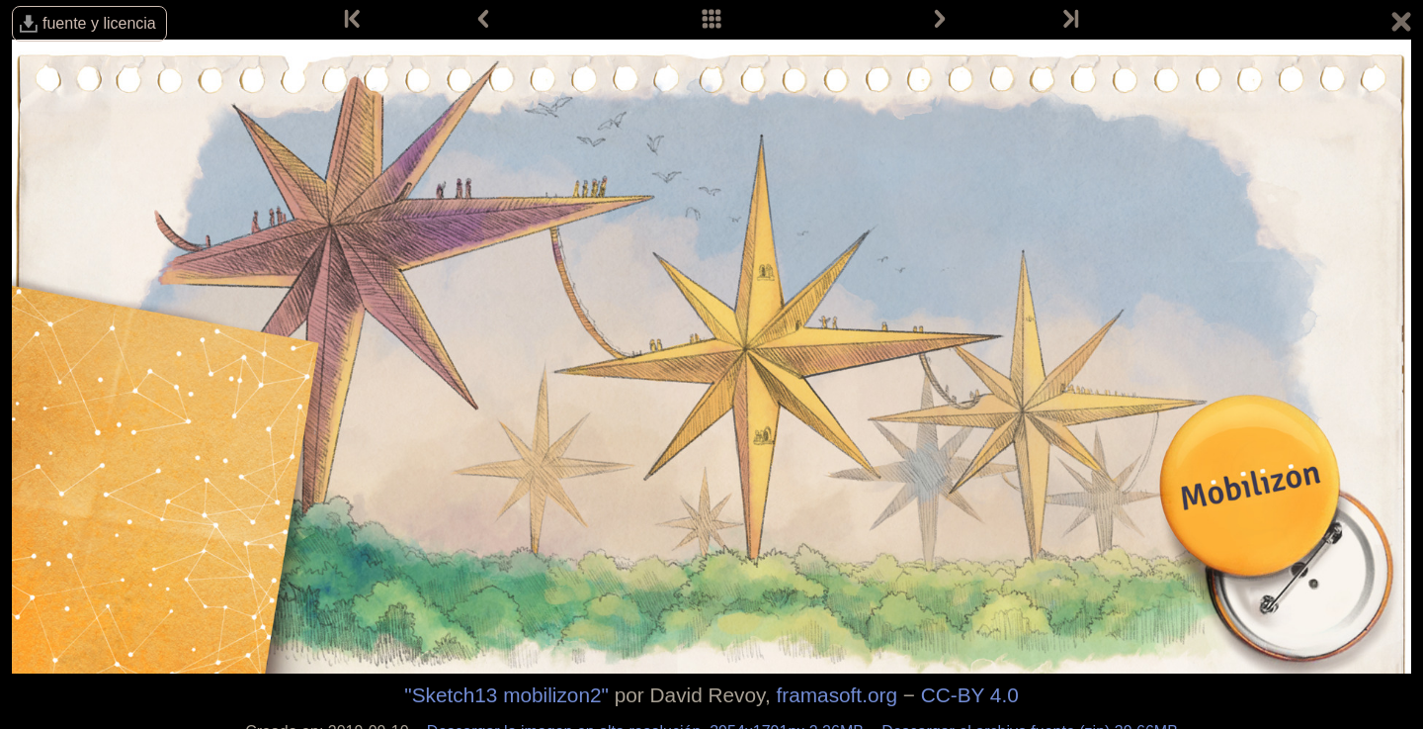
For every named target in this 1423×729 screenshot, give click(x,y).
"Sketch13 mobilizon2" (506, 694)
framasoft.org (836, 694)
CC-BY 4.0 (970, 694)
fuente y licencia (99, 23)
